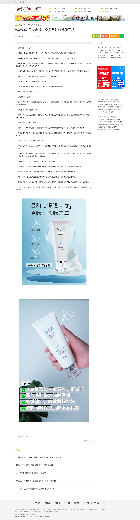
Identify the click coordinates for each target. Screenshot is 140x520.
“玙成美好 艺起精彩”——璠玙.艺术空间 (109, 119)
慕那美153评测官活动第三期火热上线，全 (110, 124)
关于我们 (47, 503)
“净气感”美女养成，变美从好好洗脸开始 (109, 99)
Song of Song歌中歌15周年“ (106, 112)
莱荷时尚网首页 (28, 25)
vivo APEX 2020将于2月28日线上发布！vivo (33, 473)
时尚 (54, 8)
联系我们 (57, 503)
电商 (59, 11)
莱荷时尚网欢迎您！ (20, 2)
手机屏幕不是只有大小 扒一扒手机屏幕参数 (110, 50)
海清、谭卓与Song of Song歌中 (107, 117)
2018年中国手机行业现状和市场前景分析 (110, 58)
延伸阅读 (18, 450)
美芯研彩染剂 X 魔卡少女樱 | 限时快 (108, 127)
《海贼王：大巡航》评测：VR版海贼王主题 (110, 52)
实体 (63, 11)
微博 (106, 36)
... (122, 36)
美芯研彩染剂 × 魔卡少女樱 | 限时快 (108, 129)
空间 (115, 36)
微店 (85, 11)
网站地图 (96, 503)
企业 (80, 8)
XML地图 (67, 503)
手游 (63, 8)
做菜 (85, 8)
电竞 (59, 8)
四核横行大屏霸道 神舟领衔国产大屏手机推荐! (35, 465)
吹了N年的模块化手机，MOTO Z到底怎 (109, 47)
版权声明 (76, 503)
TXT (104, 503)
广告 (99, 63)
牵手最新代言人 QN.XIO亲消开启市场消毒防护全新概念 (38, 457)
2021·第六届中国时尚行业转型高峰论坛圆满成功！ (36, 489)
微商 (106, 11)
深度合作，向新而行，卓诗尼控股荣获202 (110, 104)
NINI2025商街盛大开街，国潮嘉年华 (108, 101)
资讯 (115, 11)
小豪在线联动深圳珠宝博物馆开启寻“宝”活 (110, 109)
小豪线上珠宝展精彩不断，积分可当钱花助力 (111, 122)
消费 (80, 11)
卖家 (89, 11)
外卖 (89, 8)
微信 (97, 36)
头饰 (115, 8)
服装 (111, 8)
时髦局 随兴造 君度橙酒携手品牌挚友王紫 (110, 107)
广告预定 (86, 503)
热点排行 (100, 43)
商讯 (54, 11)
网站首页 (37, 503)
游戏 (106, 8)
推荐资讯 (100, 92)
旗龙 (27, 436)
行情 (111, 11)
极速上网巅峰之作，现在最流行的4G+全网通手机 (36, 481)
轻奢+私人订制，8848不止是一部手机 (109, 55)
